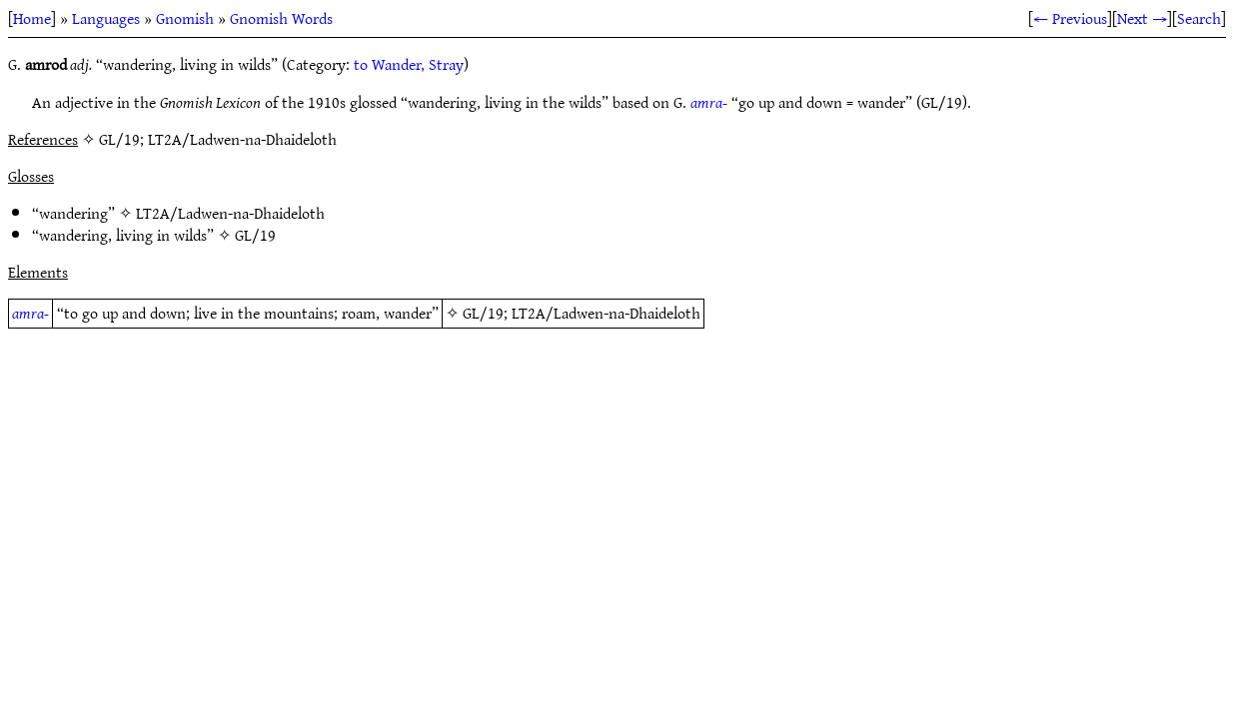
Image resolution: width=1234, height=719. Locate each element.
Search (1199, 18)
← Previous (1070, 18)
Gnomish (185, 18)
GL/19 (255, 235)
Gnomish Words (281, 18)
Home (32, 18)
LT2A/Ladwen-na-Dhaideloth (230, 213)
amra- (708, 102)
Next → (1142, 18)
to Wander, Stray (409, 64)
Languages (106, 18)
